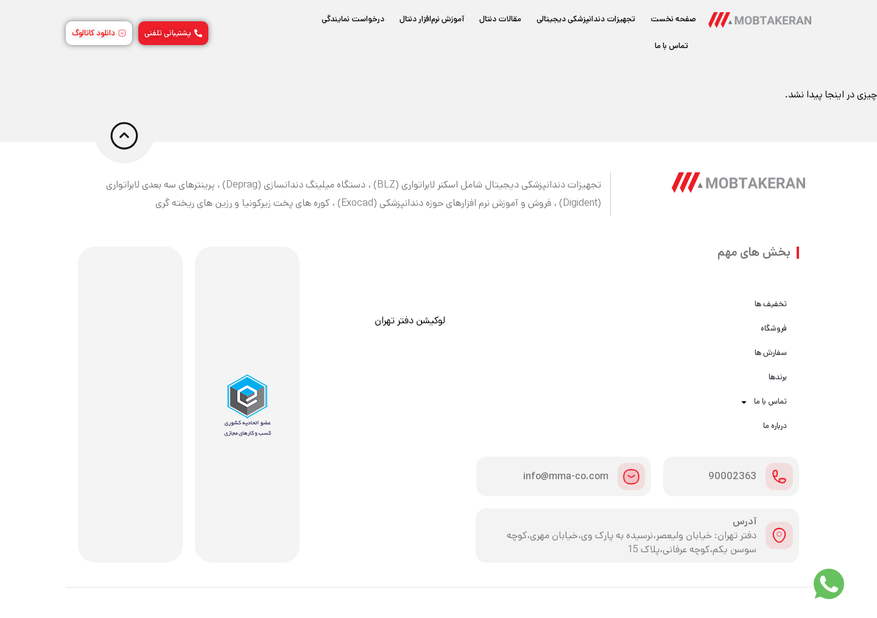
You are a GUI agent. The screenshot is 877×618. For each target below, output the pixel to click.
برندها (778, 377)
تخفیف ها (771, 304)
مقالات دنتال (500, 19)
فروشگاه (774, 328)
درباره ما (775, 426)
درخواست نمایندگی (353, 19)
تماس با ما (671, 46)
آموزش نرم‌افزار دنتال (432, 19)
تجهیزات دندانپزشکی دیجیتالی (586, 19)
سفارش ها (771, 353)
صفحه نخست (673, 19)
